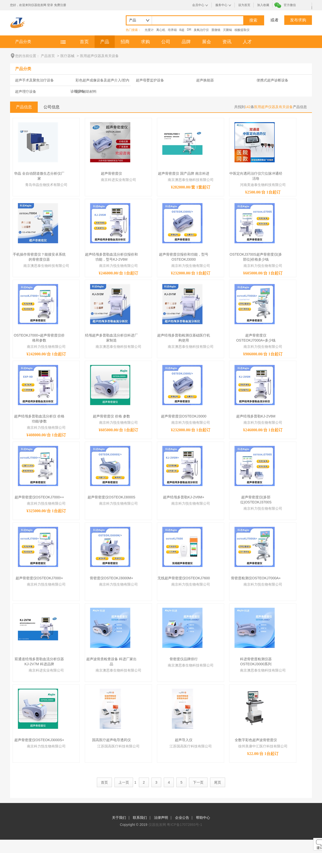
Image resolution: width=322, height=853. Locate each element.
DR (189, 29)
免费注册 (60, 5)
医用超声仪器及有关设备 (99, 56)
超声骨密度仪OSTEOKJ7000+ (39, 578)
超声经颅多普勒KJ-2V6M (255, 416)
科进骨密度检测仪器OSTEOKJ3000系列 (256, 661)
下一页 (198, 782)
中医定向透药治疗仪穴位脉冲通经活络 (255, 175)
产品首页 (48, 56)
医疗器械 (67, 56)
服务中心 (221, 5)
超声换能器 (205, 80)
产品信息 (24, 107)
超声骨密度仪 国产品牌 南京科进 (183, 173)
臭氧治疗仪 (201, 30)
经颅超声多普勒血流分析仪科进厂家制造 (111, 337)
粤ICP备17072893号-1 (184, 825)
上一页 (123, 782)
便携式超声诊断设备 (272, 80)
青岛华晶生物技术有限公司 (46, 185)
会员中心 (198, 5)
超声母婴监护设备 (150, 80)
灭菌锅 (227, 30)
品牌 (186, 41)
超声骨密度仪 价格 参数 (111, 416)
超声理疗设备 (25, 91)
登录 (50, 5)
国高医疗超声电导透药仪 (111, 740)
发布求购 (298, 20)
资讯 (226, 41)
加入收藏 (263, 5)
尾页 (217, 782)
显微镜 (215, 30)
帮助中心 (203, 818)
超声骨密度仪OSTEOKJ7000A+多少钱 (255, 337)
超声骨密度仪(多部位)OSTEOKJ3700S (256, 499)
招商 (125, 41)
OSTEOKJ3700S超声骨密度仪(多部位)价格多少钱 (256, 256)
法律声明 (161, 818)
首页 (84, 41)
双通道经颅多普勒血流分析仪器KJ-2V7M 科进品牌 (39, 661)
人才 (247, 41)
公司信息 (52, 107)
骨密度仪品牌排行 (184, 659)
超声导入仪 (183, 740)
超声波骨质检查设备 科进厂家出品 (111, 661)
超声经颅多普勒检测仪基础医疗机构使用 (183, 337)
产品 (104, 41)
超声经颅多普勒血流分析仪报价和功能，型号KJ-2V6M (111, 256)
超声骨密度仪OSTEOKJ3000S (111, 497)
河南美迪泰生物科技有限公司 (263, 185)
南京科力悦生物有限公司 (118, 266)
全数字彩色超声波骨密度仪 (256, 740)
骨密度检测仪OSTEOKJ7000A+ (256, 578)
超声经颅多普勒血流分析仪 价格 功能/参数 (39, 418)
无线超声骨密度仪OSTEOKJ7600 (183, 578)
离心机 (160, 30)
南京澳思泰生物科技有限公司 (191, 180)
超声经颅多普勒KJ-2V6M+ (183, 497)
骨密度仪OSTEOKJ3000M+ (111, 578)
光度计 (149, 30)
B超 (181, 30)
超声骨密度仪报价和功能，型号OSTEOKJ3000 (183, 256)
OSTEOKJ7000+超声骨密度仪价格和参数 (39, 337)
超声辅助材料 (86, 91)
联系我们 (140, 818)
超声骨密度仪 (111, 173)
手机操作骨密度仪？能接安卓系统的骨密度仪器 (39, 256)
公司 (165, 41)
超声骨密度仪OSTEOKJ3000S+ (39, 740)
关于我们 (119, 818)
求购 (145, 41)
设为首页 (244, 5)
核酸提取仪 (242, 30)
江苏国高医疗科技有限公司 (118, 746)
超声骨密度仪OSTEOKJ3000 (184, 416)
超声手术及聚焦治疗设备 (34, 80)
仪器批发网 (157, 825)
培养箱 (172, 30)
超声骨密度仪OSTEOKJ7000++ (39, 497)
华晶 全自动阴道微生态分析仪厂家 (39, 175)
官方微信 (290, 5)
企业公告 (182, 818)
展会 (206, 41)
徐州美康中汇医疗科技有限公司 (263, 746)
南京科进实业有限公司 (118, 180)
